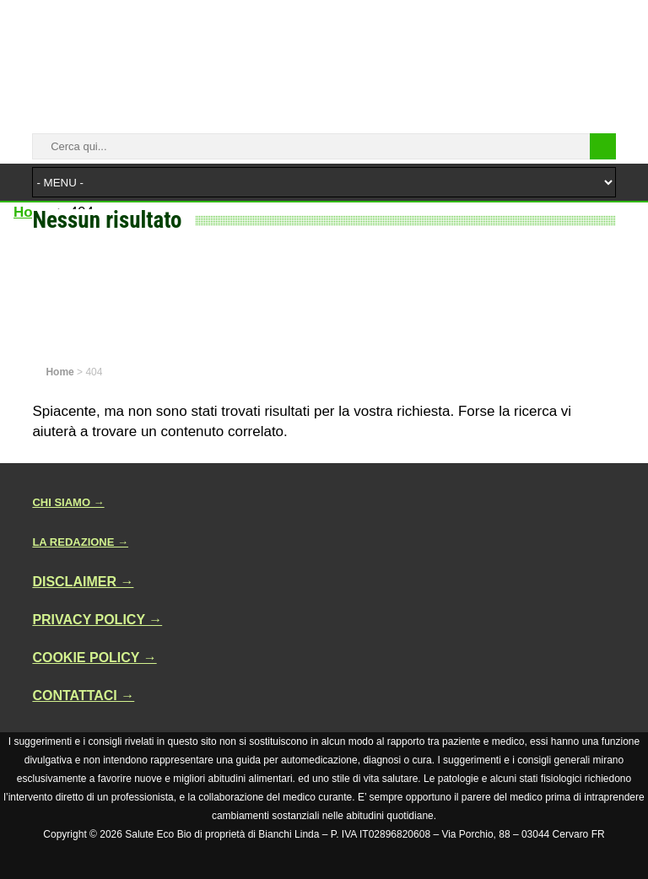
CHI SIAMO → (68, 502)
